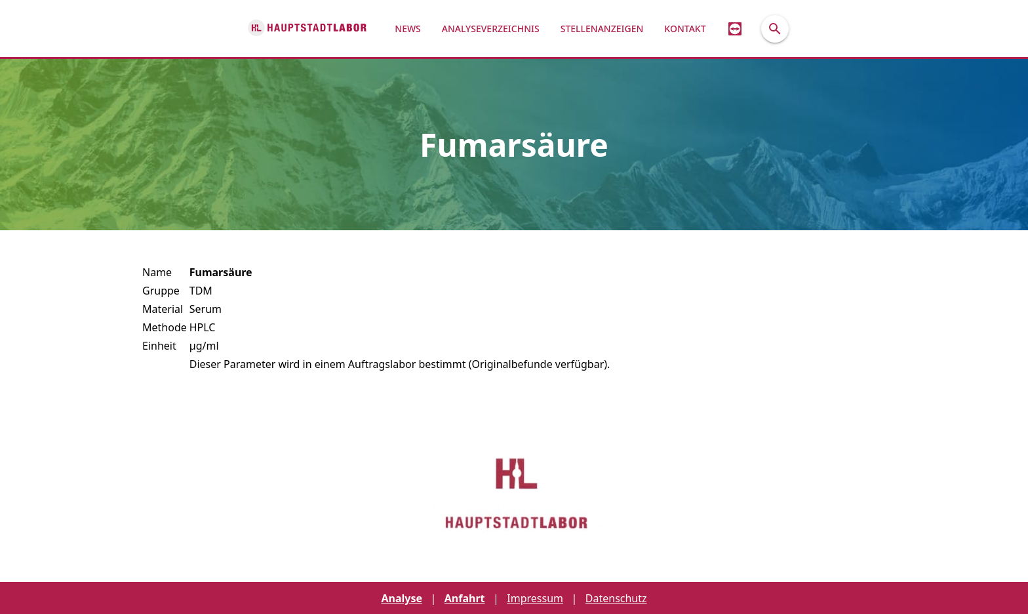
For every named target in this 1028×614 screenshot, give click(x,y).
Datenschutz (616, 598)
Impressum (535, 598)
